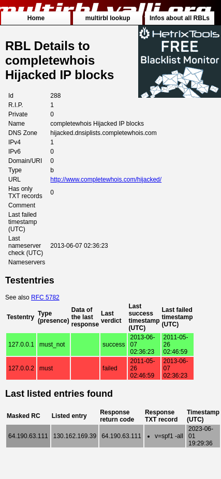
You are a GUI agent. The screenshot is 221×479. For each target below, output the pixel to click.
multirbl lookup (107, 18)
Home (36, 18)
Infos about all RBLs (180, 18)
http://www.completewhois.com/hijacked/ (105, 179)
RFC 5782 (45, 297)
